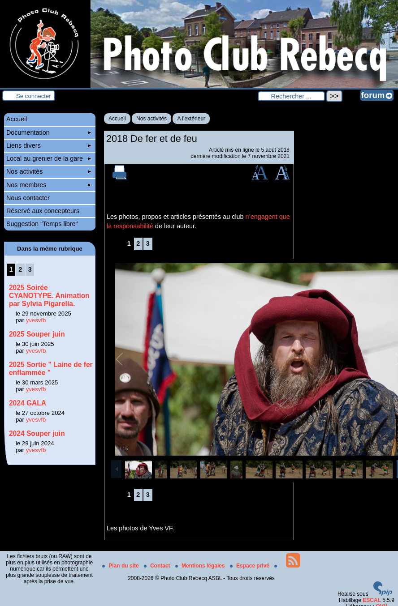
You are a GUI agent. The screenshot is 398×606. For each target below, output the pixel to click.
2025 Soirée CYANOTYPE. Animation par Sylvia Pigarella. (49, 295)
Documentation (48, 132)
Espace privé (250, 566)
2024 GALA (27, 403)
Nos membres (48, 184)
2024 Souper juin (37, 433)
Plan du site (121, 566)
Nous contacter (28, 197)
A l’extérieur (191, 118)
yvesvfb (36, 320)
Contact (158, 566)
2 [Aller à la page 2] (138, 243)
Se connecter (33, 96)
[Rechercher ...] (291, 96)
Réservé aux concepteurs (42, 210)
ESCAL (372, 600)
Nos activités (151, 118)
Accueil (117, 118)
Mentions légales (200, 566)
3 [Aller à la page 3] (148, 243)
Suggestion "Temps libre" (42, 223)
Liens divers (48, 145)
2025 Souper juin (37, 334)
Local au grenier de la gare (48, 158)
